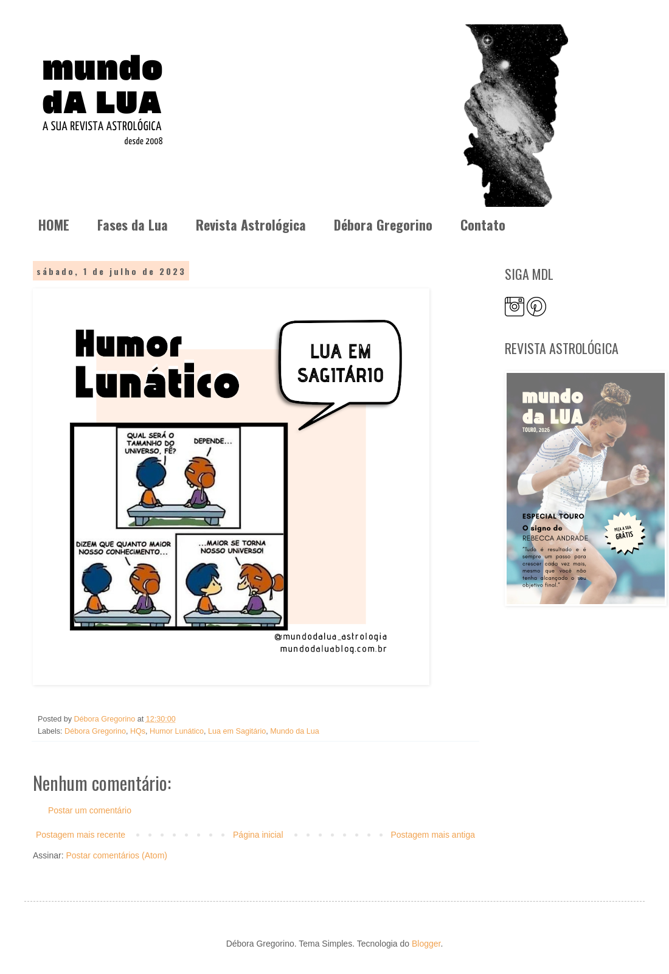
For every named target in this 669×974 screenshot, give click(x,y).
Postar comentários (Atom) (116, 855)
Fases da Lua (132, 224)
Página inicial (258, 835)
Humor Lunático (177, 731)
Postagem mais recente (80, 835)
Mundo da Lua (294, 731)
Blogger (426, 943)
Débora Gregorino (383, 224)
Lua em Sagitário (237, 731)
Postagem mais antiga (432, 835)
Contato (482, 224)
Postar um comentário (89, 810)
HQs (137, 731)
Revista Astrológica (251, 224)
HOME (53, 224)
